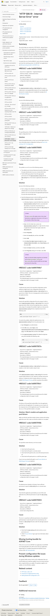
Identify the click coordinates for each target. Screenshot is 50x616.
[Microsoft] (2, 2)
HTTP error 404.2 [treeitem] (8, 114)
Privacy (27, 613)
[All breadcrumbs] (20, 10)
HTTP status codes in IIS (26, 571)
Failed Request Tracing (27, 380)
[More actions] (48, 10)
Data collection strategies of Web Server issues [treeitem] (10, 70)
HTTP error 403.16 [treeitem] (8, 102)
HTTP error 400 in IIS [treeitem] (9, 73)
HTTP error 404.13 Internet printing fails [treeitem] (10, 119)
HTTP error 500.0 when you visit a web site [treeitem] (10, 135)
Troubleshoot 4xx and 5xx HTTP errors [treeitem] (10, 66)
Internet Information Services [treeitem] (8, 14)
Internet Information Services (28, 9)
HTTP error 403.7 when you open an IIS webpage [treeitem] (10, 92)
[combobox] (9, 11)
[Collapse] (16, 9)
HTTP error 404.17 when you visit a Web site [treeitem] (10, 123)
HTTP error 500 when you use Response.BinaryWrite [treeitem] (10, 131)
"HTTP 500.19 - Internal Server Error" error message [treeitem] (10, 139)
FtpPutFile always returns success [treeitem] (9, 57)
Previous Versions (11, 613)
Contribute (23, 613)
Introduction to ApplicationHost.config (30, 573)
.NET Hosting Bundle (30, 550)
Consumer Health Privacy (37, 613)
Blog (17, 613)
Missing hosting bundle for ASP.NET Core (30, 65)
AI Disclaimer (3, 613)
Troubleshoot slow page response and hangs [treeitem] (8, 159)
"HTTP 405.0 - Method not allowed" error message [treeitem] (10, 127)
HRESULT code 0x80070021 (25, 29)
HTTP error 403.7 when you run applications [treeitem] (10, 96)
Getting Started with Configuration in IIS (30, 575)
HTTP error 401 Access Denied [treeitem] (9, 80)
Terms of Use (3, 615)
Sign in (47, 1)
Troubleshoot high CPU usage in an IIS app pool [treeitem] (9, 155)
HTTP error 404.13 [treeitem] (8, 116)
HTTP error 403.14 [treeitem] (8, 99)
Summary (22, 26)
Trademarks (10, 615)
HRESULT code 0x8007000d (25, 28)
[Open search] (44, 2)
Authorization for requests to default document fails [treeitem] (9, 53)
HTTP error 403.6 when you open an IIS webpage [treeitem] (10, 88)
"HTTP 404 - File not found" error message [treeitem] (10, 105)
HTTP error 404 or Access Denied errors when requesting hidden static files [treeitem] (10, 110)
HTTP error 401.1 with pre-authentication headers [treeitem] (10, 84)
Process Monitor (41, 459)
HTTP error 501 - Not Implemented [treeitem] (9, 143)
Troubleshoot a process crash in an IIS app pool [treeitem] (10, 151)
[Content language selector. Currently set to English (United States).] (7, 610)
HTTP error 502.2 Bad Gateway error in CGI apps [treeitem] (10, 147)
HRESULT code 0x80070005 (25, 31)
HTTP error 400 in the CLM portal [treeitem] (10, 76)
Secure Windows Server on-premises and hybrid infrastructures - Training (34, 598)
